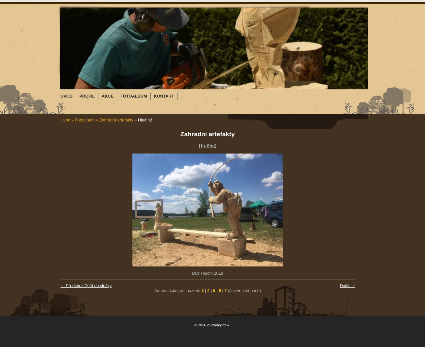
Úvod (65, 120)
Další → (347, 285)
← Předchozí (72, 285)
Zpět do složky (98, 285)
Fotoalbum (84, 120)
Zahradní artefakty (116, 120)
